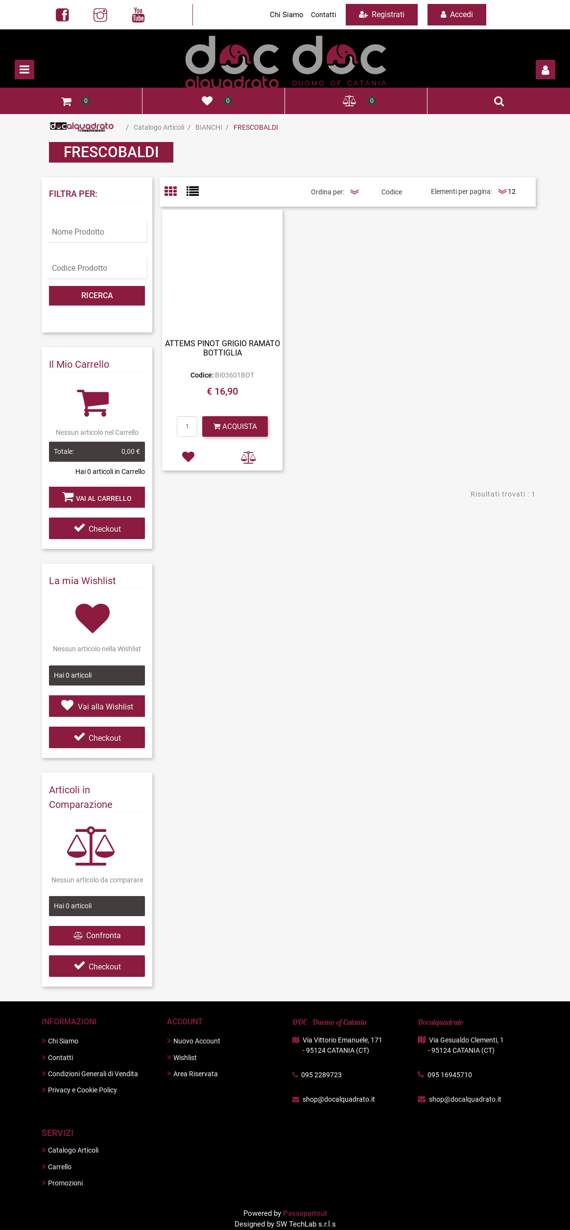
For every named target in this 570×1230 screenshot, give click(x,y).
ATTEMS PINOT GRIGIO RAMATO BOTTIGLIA (222, 348)
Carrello (56, 1166)
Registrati (381, 14)
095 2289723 (321, 1075)
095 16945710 (450, 1075)
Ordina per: (327, 192)
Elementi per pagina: (461, 191)
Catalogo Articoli (159, 127)
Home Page (82, 127)
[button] (545, 69)
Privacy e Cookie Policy (79, 1090)
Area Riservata (192, 1073)
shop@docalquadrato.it (339, 1099)
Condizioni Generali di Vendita (90, 1073)
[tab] (176, 192)
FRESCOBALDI (256, 127)
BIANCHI (208, 127)
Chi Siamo (287, 14)
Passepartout (305, 1213)
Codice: (202, 375)
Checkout (97, 529)
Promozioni (62, 1183)
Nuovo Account (193, 1041)
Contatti (323, 15)
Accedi (457, 14)
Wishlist (182, 1057)
